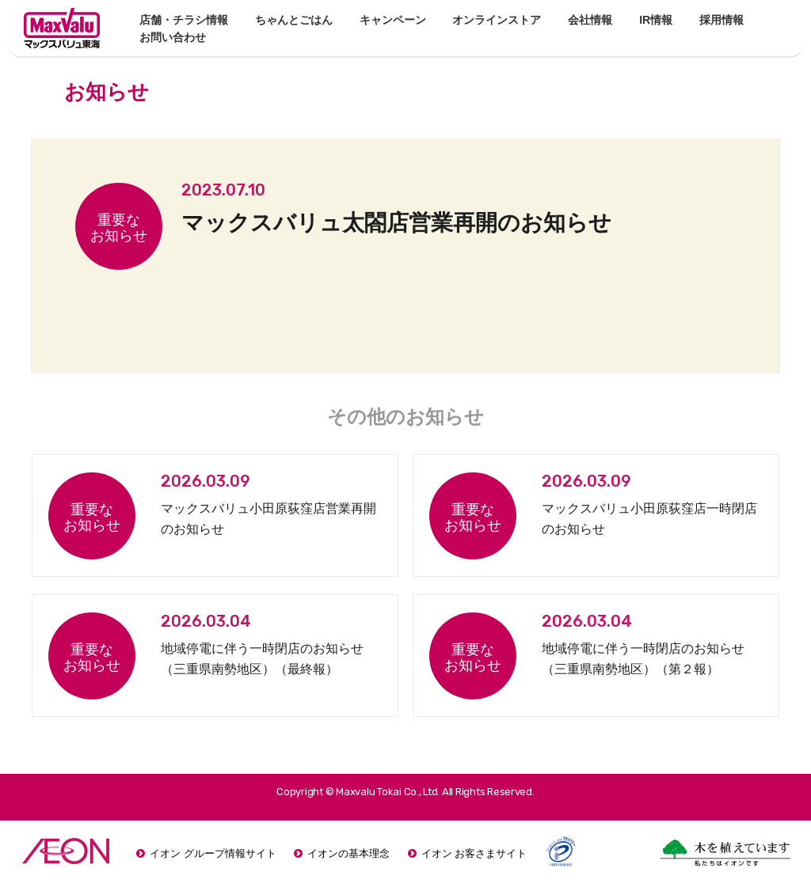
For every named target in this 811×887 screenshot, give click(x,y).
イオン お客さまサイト (474, 853)
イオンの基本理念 (348, 853)
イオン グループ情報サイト (213, 853)
